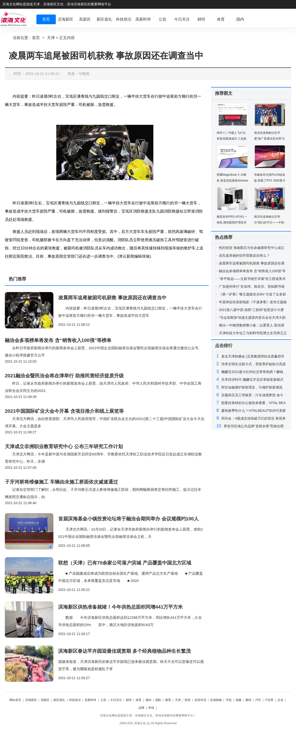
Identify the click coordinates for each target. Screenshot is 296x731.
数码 (248, 700)
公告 (103, 700)
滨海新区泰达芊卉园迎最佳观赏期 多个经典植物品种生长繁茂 (124, 651)
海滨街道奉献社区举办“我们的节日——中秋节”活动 (269, 222)
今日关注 (116, 700)
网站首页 (15, 700)
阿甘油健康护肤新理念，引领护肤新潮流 (251, 387)
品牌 (141, 707)
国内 (148, 700)
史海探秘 (216, 700)
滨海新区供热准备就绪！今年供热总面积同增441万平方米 (120, 607)
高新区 (45, 700)
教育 (168, 700)
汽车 (258, 700)
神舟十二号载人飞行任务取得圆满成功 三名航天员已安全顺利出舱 (232, 138)
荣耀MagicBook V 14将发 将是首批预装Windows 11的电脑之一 (232, 180)
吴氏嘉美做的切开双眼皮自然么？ (244, 255)
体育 (138, 700)
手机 (229, 700)
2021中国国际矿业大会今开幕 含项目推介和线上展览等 (64, 411)
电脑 (238, 700)
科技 (151, 707)
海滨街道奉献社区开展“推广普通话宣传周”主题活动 (269, 138)
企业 (280, 700)
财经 (129, 700)
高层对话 (200, 700)
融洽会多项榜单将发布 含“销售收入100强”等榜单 (58, 340)
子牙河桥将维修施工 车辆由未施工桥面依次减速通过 (61, 482)
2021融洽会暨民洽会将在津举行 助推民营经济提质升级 (64, 375)
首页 (36, 38)
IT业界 (269, 700)
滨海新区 (31, 700)
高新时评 (90, 700)
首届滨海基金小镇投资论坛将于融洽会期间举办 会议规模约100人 (128, 518)
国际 (158, 700)
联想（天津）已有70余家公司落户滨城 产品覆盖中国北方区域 (124, 562)
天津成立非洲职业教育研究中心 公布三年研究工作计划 (64, 446)
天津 (51, 38)
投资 (187, 700)
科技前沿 (75, 700)
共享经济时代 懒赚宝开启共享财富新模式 (252, 379)
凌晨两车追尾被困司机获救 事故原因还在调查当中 (112, 297)
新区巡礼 (59, 700)
